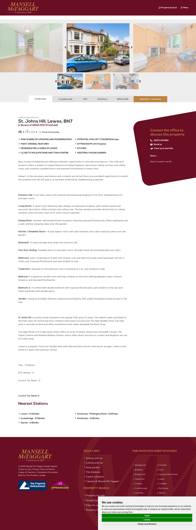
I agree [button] (147, 516)
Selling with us (94, 458)
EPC (85, 99)
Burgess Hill (140, 474)
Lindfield (162, 484)
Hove (161, 470)
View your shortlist (161, 148)
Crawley (138, 484)
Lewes (161, 479)
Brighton (139, 470)
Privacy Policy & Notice (43, 469)
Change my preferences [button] (147, 524)
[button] (131, 47)
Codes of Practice (26, 472)
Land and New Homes (168, 474)
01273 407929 (159, 140)
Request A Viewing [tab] (150, 99)
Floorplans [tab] (65, 99)
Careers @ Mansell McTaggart (102, 481)
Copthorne (139, 479)
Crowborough (141, 488)
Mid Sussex (163, 488)
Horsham (163, 465)
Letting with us (94, 462)
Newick (162, 493)
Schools (102, 99)
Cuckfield (139, 493)
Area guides (92, 467)
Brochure (122, 99)
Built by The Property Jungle (31, 475)
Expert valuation (95, 476)
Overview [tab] (40, 99)
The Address (93, 472)
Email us (156, 144)
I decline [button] (147, 520)
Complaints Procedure (47, 472)
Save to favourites (49, 132)
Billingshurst (140, 465)
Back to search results (161, 161)
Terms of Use (24, 469)
